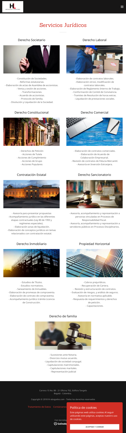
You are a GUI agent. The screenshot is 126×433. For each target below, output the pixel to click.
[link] (12, 6)
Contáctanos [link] (60, 406)
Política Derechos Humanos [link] (83, 406)
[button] (122, 7)
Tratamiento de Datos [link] (39, 406)
